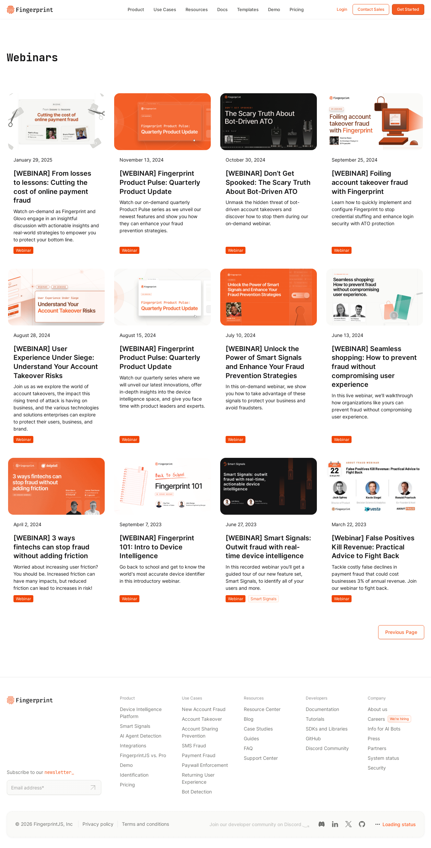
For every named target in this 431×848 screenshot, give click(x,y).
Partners (377, 748)
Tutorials (315, 719)
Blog (249, 719)
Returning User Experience (198, 778)
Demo (274, 9)
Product (136, 9)
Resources (197, 9)
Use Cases (165, 9)
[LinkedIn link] (335, 824)
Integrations (133, 745)
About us (377, 709)
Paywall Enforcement (205, 765)
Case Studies (258, 729)
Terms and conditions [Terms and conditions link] (145, 824)
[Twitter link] (348, 824)
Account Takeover (202, 719)
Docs (222, 9)
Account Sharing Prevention (200, 732)
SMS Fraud (194, 745)
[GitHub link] (362, 824)
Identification (134, 775)
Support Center (261, 758)
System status (383, 758)
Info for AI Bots (384, 729)
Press (374, 738)
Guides (251, 738)
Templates (248, 9)
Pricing (297, 9)
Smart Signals (263, 598)
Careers (389, 718)
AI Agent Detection (140, 736)
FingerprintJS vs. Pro (143, 755)
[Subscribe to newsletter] (93, 787)
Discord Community (327, 748)
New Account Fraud (204, 709)
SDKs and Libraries (326, 729)
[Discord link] (322, 824)
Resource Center (262, 709)
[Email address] (48, 787)
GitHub (313, 738)
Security (377, 768)
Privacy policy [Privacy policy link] (97, 824)
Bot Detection (197, 791)
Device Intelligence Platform (141, 712)
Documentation (322, 709)
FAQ (248, 748)
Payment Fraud (199, 755)
